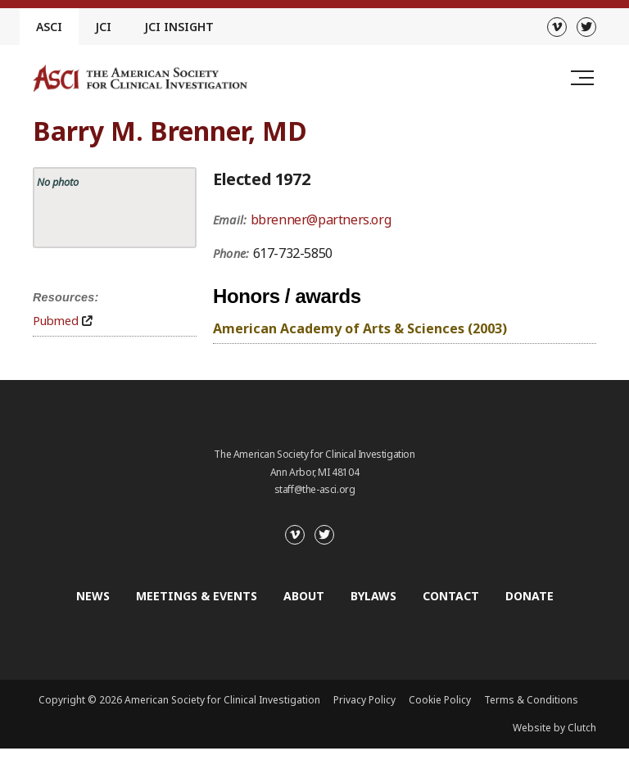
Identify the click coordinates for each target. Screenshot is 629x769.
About (303, 596)
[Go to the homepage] (140, 78)
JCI (103, 26)
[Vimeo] (557, 27)
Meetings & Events (196, 596)
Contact (451, 596)
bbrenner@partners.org (321, 219)
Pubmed (56, 320)
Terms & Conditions (531, 700)
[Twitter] (586, 27)
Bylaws (373, 596)
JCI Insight (179, 26)
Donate (529, 596)
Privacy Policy (364, 700)
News (93, 596)
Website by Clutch (554, 728)
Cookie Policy (440, 700)
